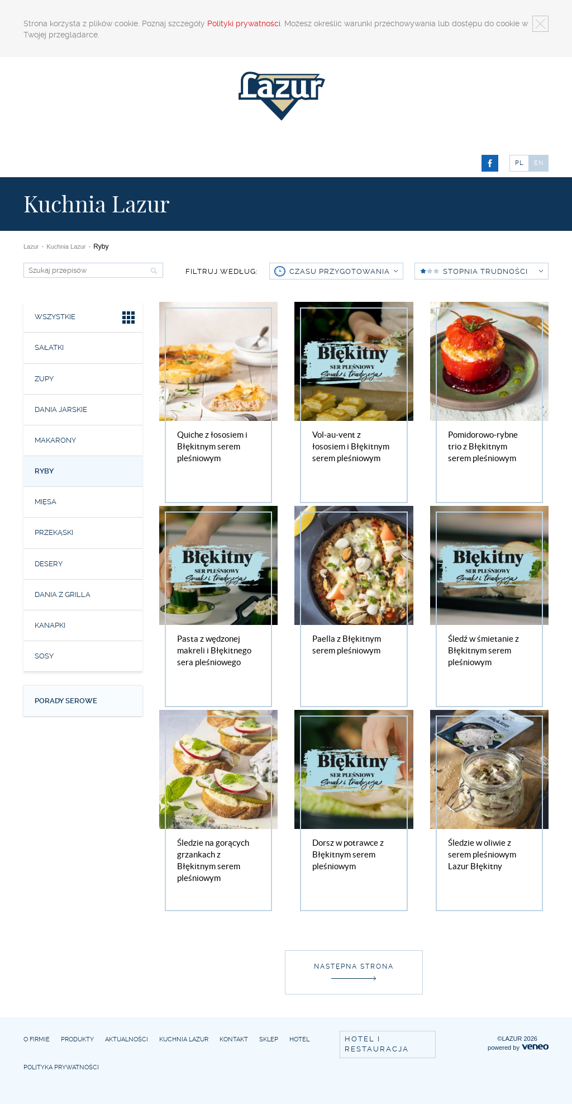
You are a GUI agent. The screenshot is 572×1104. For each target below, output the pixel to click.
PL (519, 163)
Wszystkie (86, 319)
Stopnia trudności (493, 271)
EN (539, 163)
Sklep (268, 1039)
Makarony (55, 440)
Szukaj (152, 270)
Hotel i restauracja (377, 1044)
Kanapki (50, 625)
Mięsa (45, 501)
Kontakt (234, 1039)
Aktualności (126, 1039)
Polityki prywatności (243, 23)
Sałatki (49, 347)
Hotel (299, 1039)
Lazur (31, 246)
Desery (49, 564)
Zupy (44, 379)
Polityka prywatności (61, 1067)
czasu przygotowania (343, 271)
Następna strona (354, 966)
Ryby (44, 471)
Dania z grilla (62, 594)
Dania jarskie (61, 409)
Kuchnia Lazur (65, 246)
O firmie (36, 1039)
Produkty (77, 1039)
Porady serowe (66, 700)
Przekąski (54, 532)
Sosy (44, 656)
